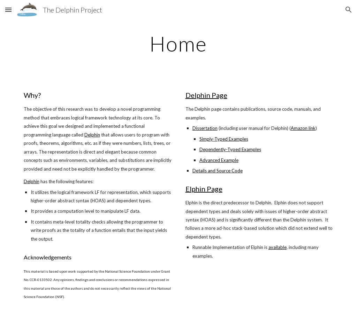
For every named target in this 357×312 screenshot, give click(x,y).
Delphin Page (206, 95)
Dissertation (205, 128)
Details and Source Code (217, 170)
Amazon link (303, 128)
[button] (8, 9)
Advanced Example (218, 160)
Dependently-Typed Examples (230, 149)
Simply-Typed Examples (223, 139)
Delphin (92, 135)
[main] (178, 43)
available (277, 247)
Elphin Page (203, 189)
